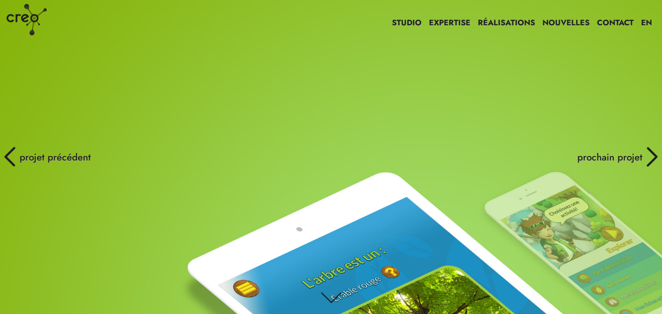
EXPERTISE (449, 22)
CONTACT (615, 22)
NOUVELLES (566, 22)
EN (646, 22)
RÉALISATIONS (506, 22)
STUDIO (407, 22)
